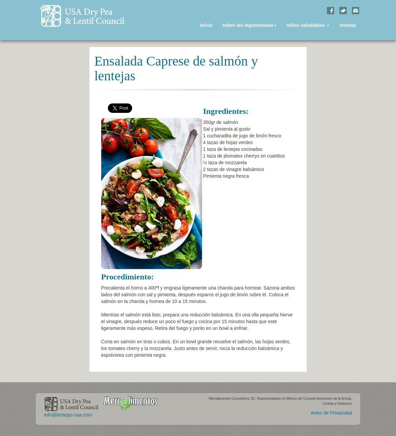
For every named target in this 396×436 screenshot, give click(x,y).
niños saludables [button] (307, 25)
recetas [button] (348, 25)
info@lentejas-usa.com (68, 415)
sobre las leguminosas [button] (250, 25)
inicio (206, 25)
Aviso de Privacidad (331, 413)
